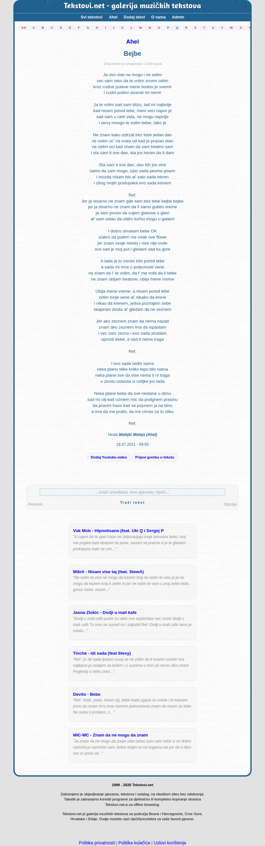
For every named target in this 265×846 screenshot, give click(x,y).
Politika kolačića (134, 842)
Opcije (230, 504)
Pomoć (35, 504)
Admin (178, 17)
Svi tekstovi (92, 17)
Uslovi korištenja (170, 842)
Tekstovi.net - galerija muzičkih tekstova (132, 6)
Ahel (113, 17)
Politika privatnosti (97, 842)
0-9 (24, 27)
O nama (158, 17)
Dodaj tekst (134, 17)
